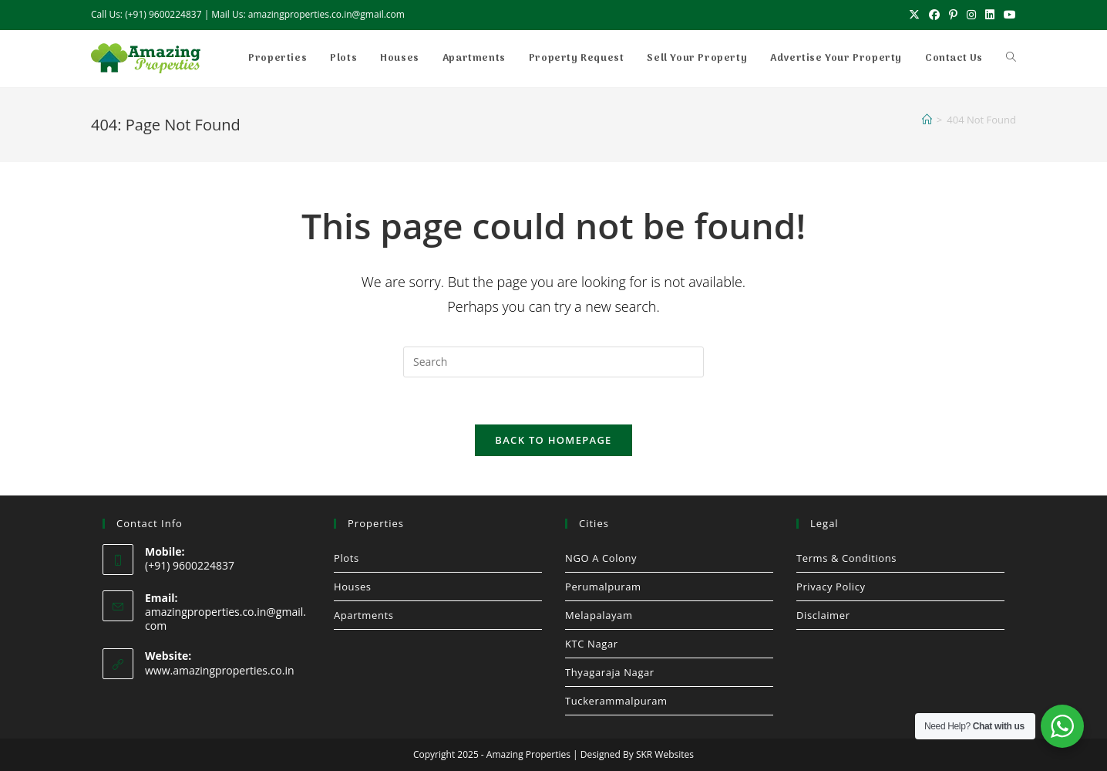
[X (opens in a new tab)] (914, 14)
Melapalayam (599, 615)
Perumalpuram (603, 586)
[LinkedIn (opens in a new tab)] (990, 14)
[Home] (927, 120)
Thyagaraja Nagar (609, 672)
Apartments (363, 615)
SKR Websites (665, 754)
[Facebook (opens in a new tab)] (934, 14)
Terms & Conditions (846, 558)
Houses (353, 586)
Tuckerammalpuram (616, 701)
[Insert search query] (553, 362)
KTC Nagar (591, 644)
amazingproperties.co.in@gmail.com (225, 618)
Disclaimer (823, 615)
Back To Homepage (553, 440)
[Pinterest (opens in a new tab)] (953, 14)
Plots (346, 558)
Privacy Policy (831, 586)
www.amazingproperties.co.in (219, 670)
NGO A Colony (601, 558)
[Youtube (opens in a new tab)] (1007, 14)
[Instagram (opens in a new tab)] (971, 14)
